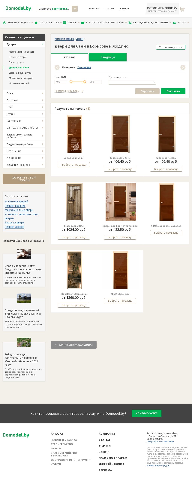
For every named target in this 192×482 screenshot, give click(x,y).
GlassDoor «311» (74, 226)
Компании (107, 433)
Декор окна (14, 158)
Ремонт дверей (14, 227)
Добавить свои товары (24, 179)
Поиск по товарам (113, 458)
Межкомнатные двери (21, 51)
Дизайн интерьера (18, 164)
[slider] (71, 81)
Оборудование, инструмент (149, 22)
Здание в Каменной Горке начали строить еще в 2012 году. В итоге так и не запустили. (24, 313)
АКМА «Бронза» (120, 294)
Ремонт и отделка (18, 22)
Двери (11, 44)
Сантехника (14, 121)
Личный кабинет (111, 464)
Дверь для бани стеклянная (120, 226)
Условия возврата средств (158, 465)
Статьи (109, 8)
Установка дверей (19, 83)
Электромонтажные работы (19, 136)
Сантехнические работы (22, 127)
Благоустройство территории (104, 22)
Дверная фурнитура (20, 72)
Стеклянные (84, 67)
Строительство (48, 22)
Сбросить (147, 91)
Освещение (14, 151)
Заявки (104, 451)
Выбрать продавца (74, 164)
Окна (10, 93)
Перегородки (16, 62)
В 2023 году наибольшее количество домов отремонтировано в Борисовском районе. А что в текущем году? (24, 360)
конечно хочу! (147, 413)
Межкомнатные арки (20, 78)
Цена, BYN (60, 77)
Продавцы (108, 57)
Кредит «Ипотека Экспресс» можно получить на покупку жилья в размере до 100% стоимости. (24, 269)
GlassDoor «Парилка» (74, 294)
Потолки (12, 100)
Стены (11, 114)
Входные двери (17, 57)
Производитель (117, 77)
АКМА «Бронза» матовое (166, 226)
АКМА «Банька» (73, 158)
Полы (10, 107)
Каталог (94, 8)
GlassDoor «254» (120, 158)
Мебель (71, 22)
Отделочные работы (20, 144)
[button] (57, 67)
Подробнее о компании (160, 441)
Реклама (105, 470)
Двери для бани (19, 67)
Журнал (124, 8)
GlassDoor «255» (166, 158)
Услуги (181, 22)
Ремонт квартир (15, 205)
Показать (173, 91)
